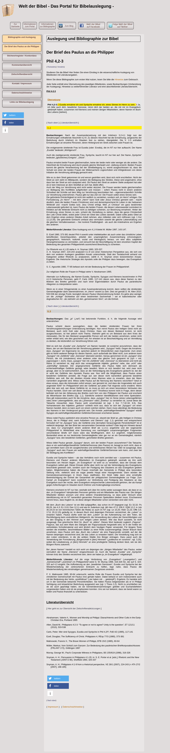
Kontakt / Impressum (22, 83)
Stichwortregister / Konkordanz (21, 56)
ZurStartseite (15, 25)
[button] (13, 115)
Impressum (53, 707)
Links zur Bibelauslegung (22, 102)
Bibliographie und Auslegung (22, 37)
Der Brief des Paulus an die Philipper (21, 46)
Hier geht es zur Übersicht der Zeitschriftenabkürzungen (74, 608)
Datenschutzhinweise (22, 93)
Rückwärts (51, 67)
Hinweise (119, 79)
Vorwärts (61, 67)
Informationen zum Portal (30, 25)
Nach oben (53, 122)
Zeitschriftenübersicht (21, 74)
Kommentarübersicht (22, 65)
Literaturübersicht (69, 122)
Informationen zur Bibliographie (47, 25)
